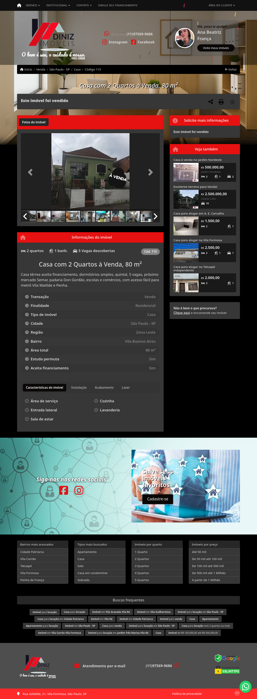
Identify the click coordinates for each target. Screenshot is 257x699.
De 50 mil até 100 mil (207, 559)
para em (200, 612)
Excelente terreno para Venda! (195, 187)
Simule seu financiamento (118, 5)
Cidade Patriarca (32, 552)
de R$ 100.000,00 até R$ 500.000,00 (193, 633)
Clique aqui (181, 313)
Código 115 (93, 69)
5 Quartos (142, 580)
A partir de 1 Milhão (206, 580)
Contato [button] (82, 5)
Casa (77, 69)
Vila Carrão (28, 559)
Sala (80, 566)
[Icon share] (115, 42)
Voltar (231, 69)
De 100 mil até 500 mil (208, 566)
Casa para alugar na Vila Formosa (197, 240)
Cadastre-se (157, 499)
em (111, 612)
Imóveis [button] (31, 5)
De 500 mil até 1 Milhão (208, 573)
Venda (40, 69)
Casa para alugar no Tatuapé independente (194, 268)
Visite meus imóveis (216, 48)
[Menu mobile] (19, 5)
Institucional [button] (56, 5)
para (45, 612)
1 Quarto (141, 552)
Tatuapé (26, 566)
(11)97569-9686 (139, 34)
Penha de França (32, 580)
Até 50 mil (199, 552)
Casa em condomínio (93, 573)
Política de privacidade (187, 694)
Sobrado (84, 580)
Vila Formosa (29, 573)
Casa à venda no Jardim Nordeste (197, 160)
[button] (171, 38)
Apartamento (87, 552)
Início (26, 69)
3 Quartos (142, 566)
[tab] (34, 122)
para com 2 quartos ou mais (206, 625)
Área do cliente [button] (220, 5)
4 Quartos (142, 573)
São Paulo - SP (59, 69)
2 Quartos (142, 559)
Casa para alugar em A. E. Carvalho (198, 213)
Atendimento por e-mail (99, 666)
